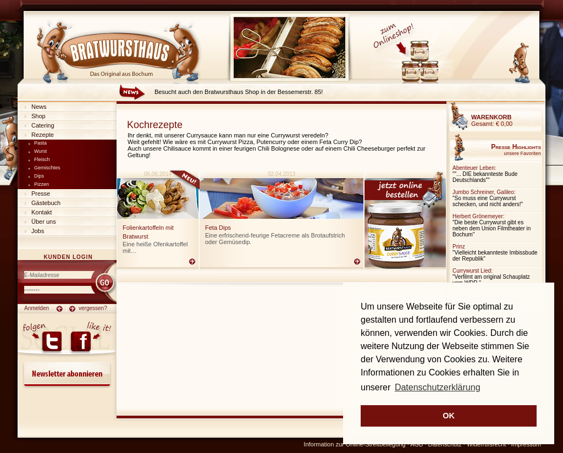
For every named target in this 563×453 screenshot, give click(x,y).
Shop (38, 116)
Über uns (43, 221)
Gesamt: (491, 120)
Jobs (37, 231)
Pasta (40, 143)
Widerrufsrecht (486, 444)
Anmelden (36, 308)
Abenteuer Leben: (474, 168)
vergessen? (93, 308)
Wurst (40, 151)
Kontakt (41, 212)
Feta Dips (218, 227)
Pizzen (41, 184)
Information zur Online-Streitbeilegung (354, 444)
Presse (40, 193)
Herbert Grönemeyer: (478, 216)
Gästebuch (45, 203)
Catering (42, 125)
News (39, 106)
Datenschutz (445, 444)
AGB (416, 444)
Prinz (458, 247)
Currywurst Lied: (472, 271)
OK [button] (449, 415)
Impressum (526, 444)
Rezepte (42, 134)
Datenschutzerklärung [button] (438, 387)
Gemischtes (47, 167)
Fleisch (42, 159)
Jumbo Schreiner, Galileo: (484, 192)
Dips (39, 176)
